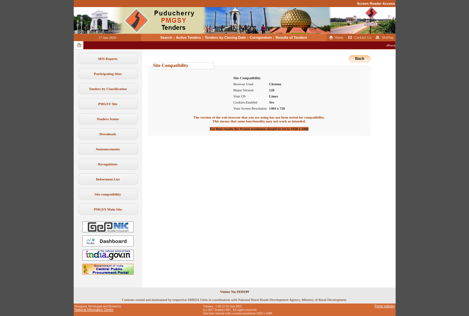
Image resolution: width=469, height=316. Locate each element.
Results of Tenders (291, 37)
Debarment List (107, 179)
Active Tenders (188, 37)
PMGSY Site (108, 104)
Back (359, 58)
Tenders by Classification (108, 89)
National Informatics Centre (94, 310)
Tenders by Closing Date (225, 37)
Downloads (108, 134)
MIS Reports (108, 59)
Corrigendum (261, 37)
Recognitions (108, 164)
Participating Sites (107, 74)
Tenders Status (108, 119)
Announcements (108, 149)
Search (166, 37)
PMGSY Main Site (108, 209)
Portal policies (384, 306)
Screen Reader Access (376, 3)
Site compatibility (108, 194)
